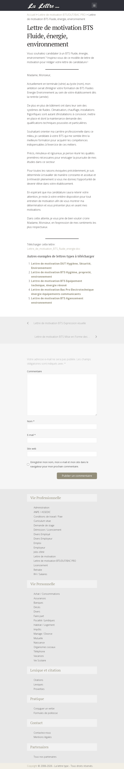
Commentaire (34, 371)
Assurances (40, 598)
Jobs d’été (39, 552)
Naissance (39, 642)
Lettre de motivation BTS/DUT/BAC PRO (55, 560)
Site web (31, 448)
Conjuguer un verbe (44, 708)
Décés (37, 607)
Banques (38, 602)
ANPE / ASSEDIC (42, 512)
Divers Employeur (43, 538)
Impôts (37, 629)
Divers (37, 611)
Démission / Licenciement (47, 529)
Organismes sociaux (44, 647)
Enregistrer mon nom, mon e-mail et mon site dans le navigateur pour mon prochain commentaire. (59, 464)
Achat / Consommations (47, 593)
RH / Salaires (40, 574)
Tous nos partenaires (45, 756)
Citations (38, 680)
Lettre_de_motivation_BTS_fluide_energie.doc (53, 249)
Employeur (39, 547)
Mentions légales (43, 737)
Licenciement (41, 565)
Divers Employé (42, 534)
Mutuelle (38, 638)
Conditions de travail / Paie (48, 516)
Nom (30, 421)
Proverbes (39, 689)
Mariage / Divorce (43, 633)
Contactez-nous (42, 732)
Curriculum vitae (42, 520)
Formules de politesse (46, 713)
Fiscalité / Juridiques (44, 620)
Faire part (39, 616)
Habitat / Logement (44, 624)
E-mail (31, 434)
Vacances (39, 655)
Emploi (37, 543)
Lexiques (38, 684)
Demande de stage (44, 525)
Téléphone (39, 651)
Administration (41, 507)
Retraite (38, 569)
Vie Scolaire (40, 660)
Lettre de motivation (45, 556)
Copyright (32, 765)
